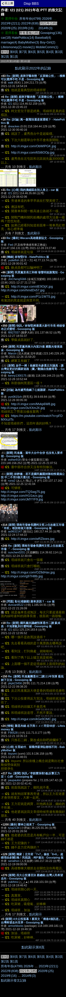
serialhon (14, 860)
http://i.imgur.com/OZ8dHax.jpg (33, 572)
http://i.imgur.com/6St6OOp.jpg (32, 152)
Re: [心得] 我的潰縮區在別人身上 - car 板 (33, 189)
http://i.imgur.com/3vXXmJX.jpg (23, 408)
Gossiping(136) (51, 33)
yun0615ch (15, 396)
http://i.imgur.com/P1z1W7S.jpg (33, 296)
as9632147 (15, 531)
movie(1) (29, 47)
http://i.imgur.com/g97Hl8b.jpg (22, 576)
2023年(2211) (10, 23)
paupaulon (14, 780)
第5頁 (41, 52)
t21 (10, 103)
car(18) (6, 37)
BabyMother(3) (28, 42)
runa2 (11, 480)
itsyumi (12, 753)
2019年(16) (25, 28)
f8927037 (14, 332)
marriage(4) (9, 42)
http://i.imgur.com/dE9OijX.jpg (32, 286)
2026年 (47, 18)
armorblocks (15, 925)
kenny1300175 (17, 375)
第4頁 (50, 52)
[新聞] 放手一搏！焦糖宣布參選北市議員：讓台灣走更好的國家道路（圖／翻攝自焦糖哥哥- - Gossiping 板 (33, 369)
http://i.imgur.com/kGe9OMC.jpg (33, 719)
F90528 (13, 732)
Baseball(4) (43, 37)
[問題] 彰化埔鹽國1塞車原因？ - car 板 (31, 601)
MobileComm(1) (47, 47)
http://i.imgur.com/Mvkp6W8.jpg (33, 404)
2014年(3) (45, 28)
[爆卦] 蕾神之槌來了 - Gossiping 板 (32, 824)
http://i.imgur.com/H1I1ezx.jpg (22, 495)
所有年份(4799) (30, 18)
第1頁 (14, 56)
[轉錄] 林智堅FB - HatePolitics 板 (28, 256)
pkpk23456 (15, 683)
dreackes (14, 126)
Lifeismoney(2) (11, 47)
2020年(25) (9, 28)
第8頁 (14, 52)
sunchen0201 (16, 552)
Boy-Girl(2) (47, 42)
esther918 (14, 459)
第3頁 (59, 52)
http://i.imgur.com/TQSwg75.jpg (23, 492)
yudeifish (13, 260)
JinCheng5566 (17, 279)
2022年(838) (30, 23)
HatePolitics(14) (23, 37)
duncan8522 (16, 604)
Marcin (12, 353)
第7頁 (23, 52)
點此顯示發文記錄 (13, 980)
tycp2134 (14, 827)
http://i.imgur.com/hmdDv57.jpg (23, 290)
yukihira (13, 881)
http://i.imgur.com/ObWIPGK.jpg (33, 146)
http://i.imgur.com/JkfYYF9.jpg (22, 499)
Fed (10, 244)
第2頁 (5, 56)
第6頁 (32, 52)
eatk (10, 82)
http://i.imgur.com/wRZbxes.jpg (32, 539)
